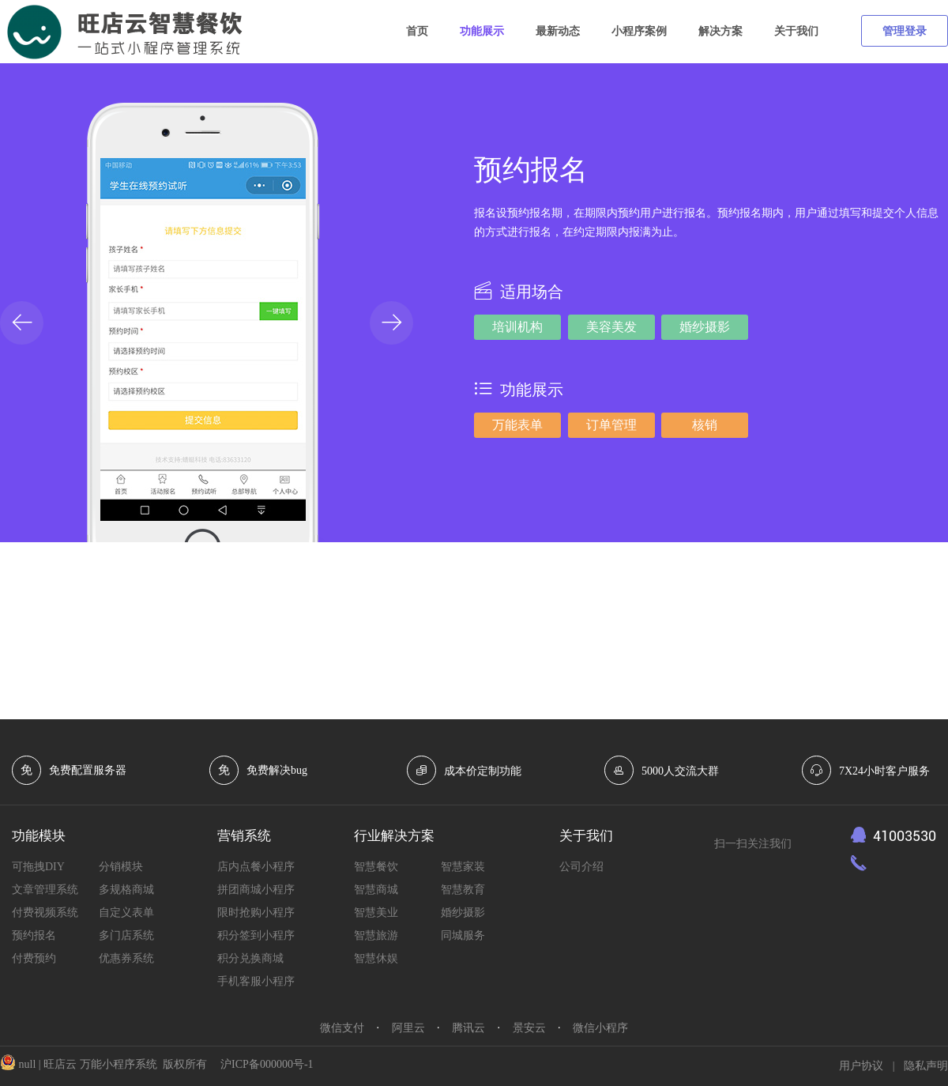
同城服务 (463, 935)
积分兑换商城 (250, 958)
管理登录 (904, 31)
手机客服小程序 (256, 981)
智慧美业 (376, 912)
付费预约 (34, 958)
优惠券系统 (126, 958)
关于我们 (796, 31)
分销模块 (121, 867)
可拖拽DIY (38, 867)
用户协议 (861, 1066)
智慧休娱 (376, 958)
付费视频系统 (45, 912)
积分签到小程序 (256, 935)
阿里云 (408, 1028)
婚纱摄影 (463, 912)
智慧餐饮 (376, 867)
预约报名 (34, 935)
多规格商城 (126, 890)
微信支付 (342, 1028)
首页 (417, 31)
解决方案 (720, 31)
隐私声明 (926, 1066)
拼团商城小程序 (256, 890)
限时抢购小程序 (256, 912)
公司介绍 (581, 867)
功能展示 (482, 31)
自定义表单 (126, 912)
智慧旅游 (376, 935)
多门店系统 (126, 935)
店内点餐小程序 (256, 867)
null (29, 1064)
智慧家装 (463, 867)
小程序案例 (639, 31)
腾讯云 (468, 1028)
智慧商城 (376, 890)
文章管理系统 (45, 890)
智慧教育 (463, 890)
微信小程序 (600, 1028)
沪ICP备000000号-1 (266, 1064)
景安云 (529, 1028)
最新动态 (558, 31)
